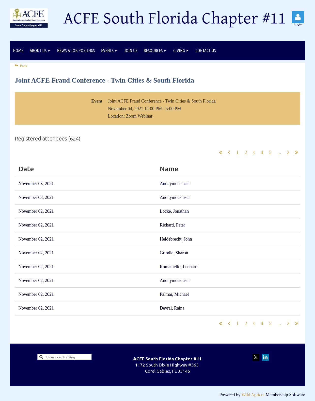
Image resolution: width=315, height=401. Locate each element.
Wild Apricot (253, 394)
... (279, 152)
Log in (298, 17)
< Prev (229, 152)
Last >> (296, 152)
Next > (288, 152)
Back (23, 66)
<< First (220, 152)
